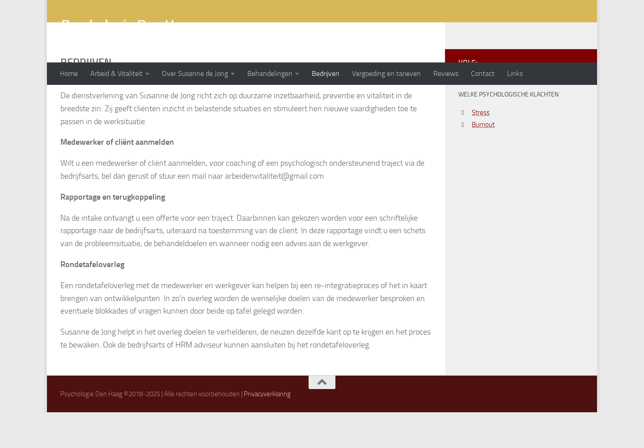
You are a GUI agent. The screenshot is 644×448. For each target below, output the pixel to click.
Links (515, 73)
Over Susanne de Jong (195, 73)
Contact (483, 73)
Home (69, 73)
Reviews (445, 73)
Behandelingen (269, 73)
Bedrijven (325, 73)
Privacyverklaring (267, 430)
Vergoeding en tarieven (386, 73)
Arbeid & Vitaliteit (116, 73)
